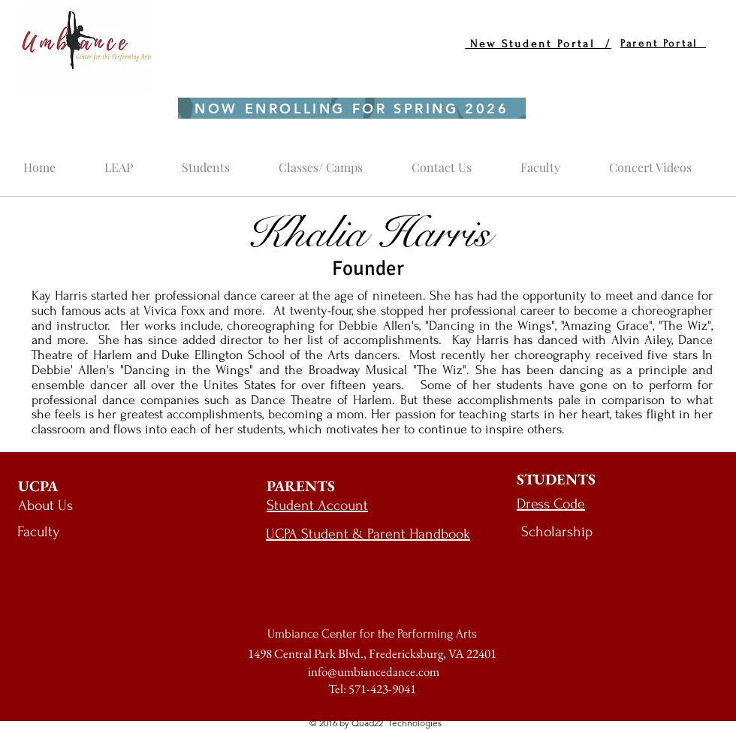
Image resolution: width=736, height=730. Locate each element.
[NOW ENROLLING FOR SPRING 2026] (352, 108)
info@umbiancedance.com (373, 671)
